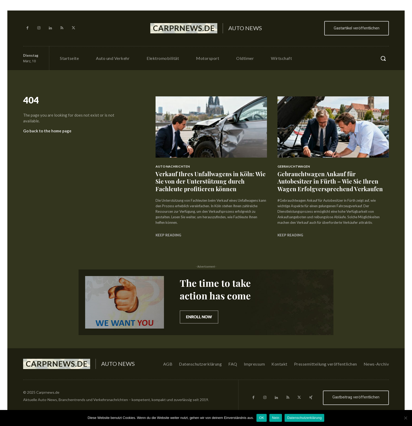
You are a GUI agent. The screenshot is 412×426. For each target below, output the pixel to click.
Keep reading (168, 235)
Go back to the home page (47, 130)
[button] (383, 58)
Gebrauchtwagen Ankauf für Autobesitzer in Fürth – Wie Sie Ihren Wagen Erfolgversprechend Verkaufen (330, 181)
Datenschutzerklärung (304, 418)
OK (261, 418)
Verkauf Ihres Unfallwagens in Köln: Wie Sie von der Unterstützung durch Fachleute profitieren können (211, 181)
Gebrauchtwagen (293, 166)
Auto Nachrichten (173, 166)
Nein (275, 418)
